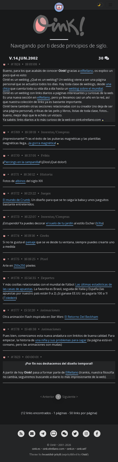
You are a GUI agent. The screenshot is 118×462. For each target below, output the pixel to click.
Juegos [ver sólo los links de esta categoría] (46, 193)
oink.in (70, 448)
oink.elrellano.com (53, 448)
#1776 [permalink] (15, 278)
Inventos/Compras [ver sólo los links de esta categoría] (55, 132)
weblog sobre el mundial (86, 88)
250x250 (19, 265)
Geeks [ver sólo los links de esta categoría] (44, 235)
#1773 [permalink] (15, 216)
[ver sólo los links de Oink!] (4, 64)
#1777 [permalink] (15, 310)
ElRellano (71, 372)
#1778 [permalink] (15, 329)
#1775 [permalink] (15, 259)
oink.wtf (81, 448)
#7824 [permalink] (15, 64)
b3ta (99, 223)
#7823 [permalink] (15, 357)
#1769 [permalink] (15, 132)
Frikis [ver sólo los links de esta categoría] (45, 155)
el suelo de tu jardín (59, 223)
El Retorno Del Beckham (81, 317)
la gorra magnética (42, 143)
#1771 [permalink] (15, 174)
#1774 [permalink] (15, 235)
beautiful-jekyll (51, 454)
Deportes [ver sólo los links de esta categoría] (47, 278)
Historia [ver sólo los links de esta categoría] (46, 174)
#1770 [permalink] (15, 155)
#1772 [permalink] (15, 193)
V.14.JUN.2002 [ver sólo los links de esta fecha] (23, 58)
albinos (20, 181)
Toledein (10, 298)
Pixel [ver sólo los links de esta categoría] (44, 259)
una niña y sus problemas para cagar (61, 340)
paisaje (31, 242)
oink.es (36, 448)
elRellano (86, 71)
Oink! (84, 454)
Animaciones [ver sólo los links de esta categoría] (50, 310)
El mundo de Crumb (16, 200)
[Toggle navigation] (110, 4)
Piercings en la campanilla (22, 162)
